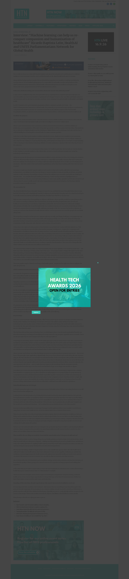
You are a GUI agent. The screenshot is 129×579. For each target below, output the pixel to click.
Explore (36, 312)
